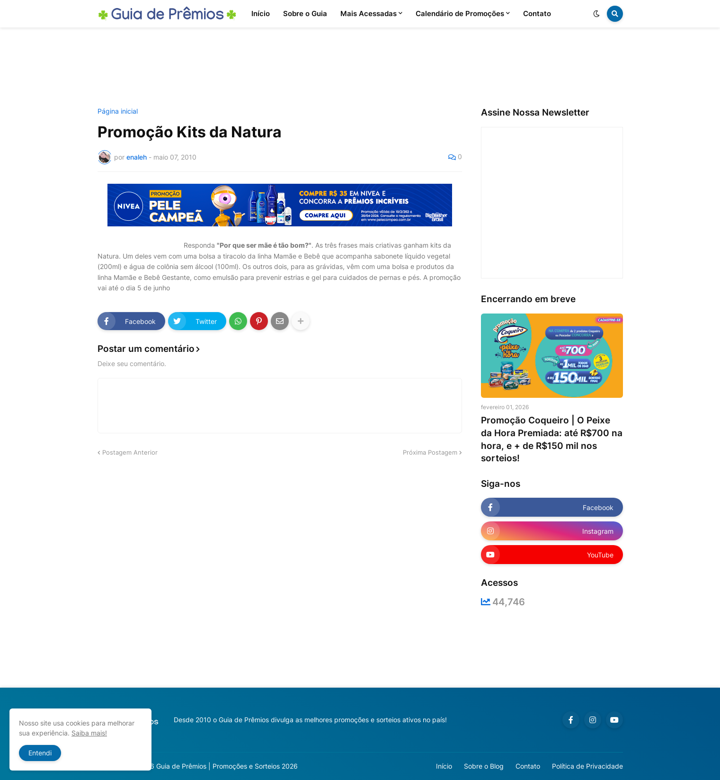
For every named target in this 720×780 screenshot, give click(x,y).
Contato (528, 766)
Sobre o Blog (484, 766)
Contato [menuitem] (537, 13)
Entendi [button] (40, 753)
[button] (596, 14)
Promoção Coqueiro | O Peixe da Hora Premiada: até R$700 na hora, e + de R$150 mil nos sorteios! (551, 439)
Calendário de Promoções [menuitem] (460, 13)
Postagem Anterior (130, 452)
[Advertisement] (360, 67)
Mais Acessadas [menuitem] (368, 13)
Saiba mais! (89, 733)
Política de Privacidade (587, 766)
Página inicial (118, 111)
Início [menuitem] (260, 13)
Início (444, 766)
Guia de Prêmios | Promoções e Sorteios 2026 (227, 766)
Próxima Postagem (430, 452)
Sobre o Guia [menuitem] (305, 13)
